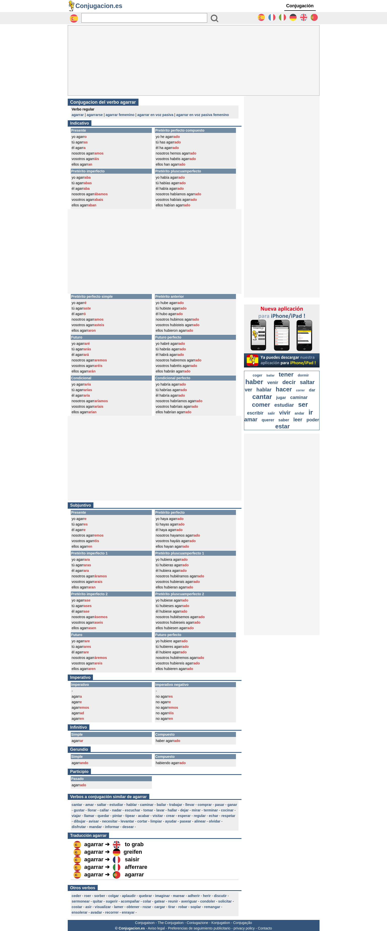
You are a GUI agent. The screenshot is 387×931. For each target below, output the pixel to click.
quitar (98, 901)
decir (289, 382)
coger (257, 375)
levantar (127, 821)
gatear (159, 901)
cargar (159, 907)
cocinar (227, 810)
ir (310, 412)
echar (213, 816)
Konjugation (221, 923)
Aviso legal (156, 928)
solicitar (225, 901)
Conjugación (300, 5)
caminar (147, 805)
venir (272, 382)
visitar (158, 816)
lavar (160, 810)
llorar (92, 810)
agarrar (78, 115)
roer (87, 896)
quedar (103, 816)
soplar (195, 907)
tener (286, 374)
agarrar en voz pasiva (155, 115)
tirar (171, 907)
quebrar (145, 896)
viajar (76, 816)
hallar (172, 810)
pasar (219, 805)
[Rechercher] (144, 18)
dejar (184, 810)
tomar (148, 810)
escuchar (132, 810)
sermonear (81, 901)
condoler (207, 901)
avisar (94, 821)
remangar (212, 907)
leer (297, 419)
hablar (131, 805)
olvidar (214, 821)
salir (271, 413)
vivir (284, 412)
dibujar (80, 821)
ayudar (171, 821)
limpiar (156, 821)
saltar (101, 805)
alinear (200, 821)
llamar (89, 816)
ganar (232, 805)
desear (128, 827)
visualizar (103, 907)
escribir (255, 413)
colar (147, 901)
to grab (134, 844)
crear (170, 816)
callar (104, 810)
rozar (147, 907)
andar (299, 413)
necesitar (109, 821)
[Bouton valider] (214, 18)
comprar (205, 805)
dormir (303, 375)
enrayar (128, 912)
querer (268, 420)
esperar (184, 816)
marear (179, 896)
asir (88, 907)
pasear (185, 821)
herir (207, 896)
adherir (194, 896)
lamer (118, 907)
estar (282, 426)
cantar (77, 805)
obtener (132, 907)
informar (112, 827)
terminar (211, 810)
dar (312, 390)
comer (261, 404)
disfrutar (79, 827)
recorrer (112, 912)
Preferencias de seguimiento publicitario (199, 928)
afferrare (136, 867)
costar (77, 907)
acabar (143, 816)
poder (312, 419)
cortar (142, 821)
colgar (113, 896)
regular (199, 816)
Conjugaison (145, 923)
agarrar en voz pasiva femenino (202, 115)
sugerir (112, 901)
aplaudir (129, 896)
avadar (96, 912)
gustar (79, 810)
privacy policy (244, 928)
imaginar (162, 896)
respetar (228, 816)
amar (89, 805)
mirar (196, 810)
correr (300, 390)
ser (303, 404)
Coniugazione (197, 923)
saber (283, 420)
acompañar (130, 901)
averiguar (189, 901)
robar (182, 907)
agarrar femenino (119, 115)
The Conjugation (171, 923)
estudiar (116, 805)
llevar (190, 805)
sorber (99, 896)
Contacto (265, 928)
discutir (220, 896)
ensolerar (80, 912)
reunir (173, 901)
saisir (132, 859)
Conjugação (242, 923)
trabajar (175, 805)
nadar (117, 810)
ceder (76, 896)
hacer (284, 389)
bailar (161, 805)
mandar (95, 827)
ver (248, 389)
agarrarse (95, 115)
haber (254, 382)
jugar (281, 397)
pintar (117, 816)
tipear (130, 816)
